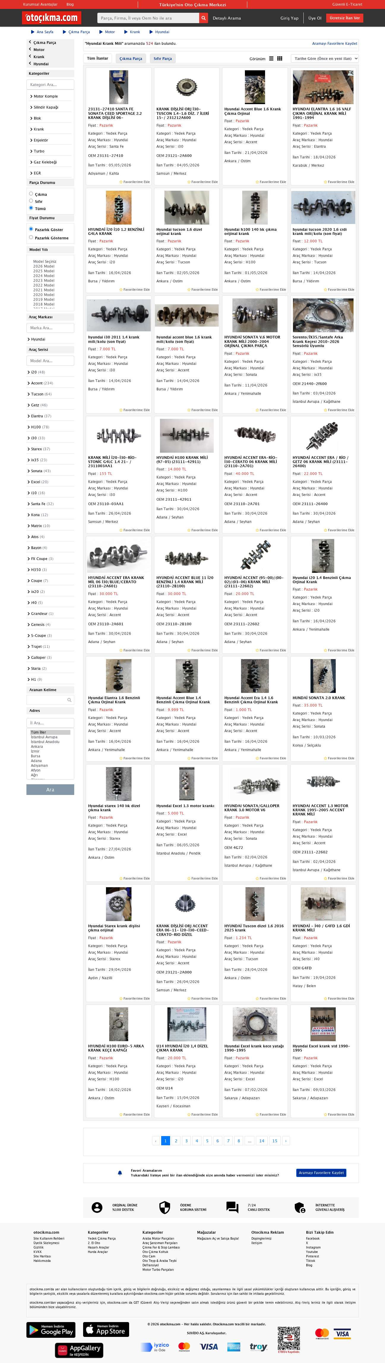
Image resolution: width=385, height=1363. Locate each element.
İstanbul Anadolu (50, 741)
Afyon (50, 770)
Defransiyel (150, 1265)
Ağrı (50, 775)
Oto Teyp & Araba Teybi (159, 1260)
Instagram (313, 1247)
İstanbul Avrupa (50, 737)
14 (261, 1140)
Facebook (313, 1238)
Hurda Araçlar (98, 1252)
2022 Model (50, 285)
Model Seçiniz (50, 261)
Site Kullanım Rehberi (49, 1238)
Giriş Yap (290, 17)
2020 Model (50, 294)
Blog (70, 4)
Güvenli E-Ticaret (347, 4)
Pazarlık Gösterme (52, 238)
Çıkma (41, 194)
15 (275, 1140)
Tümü (40, 208)
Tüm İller (50, 732)
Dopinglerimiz (261, 1238)
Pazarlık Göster (49, 230)
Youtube (312, 1252)
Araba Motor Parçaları (158, 1238)
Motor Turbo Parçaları (158, 1269)
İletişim (256, 1243)
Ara (50, 789)
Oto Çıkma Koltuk (155, 1252)
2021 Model (50, 290)
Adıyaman (50, 765)
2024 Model (50, 275)
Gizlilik (39, 1247)
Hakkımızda (42, 1260)
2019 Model (50, 299)
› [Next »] (286, 1140)
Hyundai (159, 32)
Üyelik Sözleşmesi (46, 1243)
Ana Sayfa (42, 32)
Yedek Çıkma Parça (102, 1238)
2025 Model (50, 271)
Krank (132, 32)
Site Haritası (42, 1256)
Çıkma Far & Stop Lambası (161, 1247)
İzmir (50, 751)
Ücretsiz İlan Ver (345, 18)
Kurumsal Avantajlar (40, 4)
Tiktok (310, 1260)
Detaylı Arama (227, 17)
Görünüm (257, 59)
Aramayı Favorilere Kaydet (334, 43)
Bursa (50, 756)
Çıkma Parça (76, 32)
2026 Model (50, 266)
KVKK (38, 1252)
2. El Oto (94, 1243)
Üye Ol (314, 17)
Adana (50, 760)
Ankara (50, 746)
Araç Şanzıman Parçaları (160, 1243)
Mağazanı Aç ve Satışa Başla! (218, 1238)
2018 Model (50, 304)
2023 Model (50, 280)
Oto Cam (148, 1256)
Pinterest (312, 1256)
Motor (107, 32)
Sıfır (38, 201)
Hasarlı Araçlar (98, 1247)
